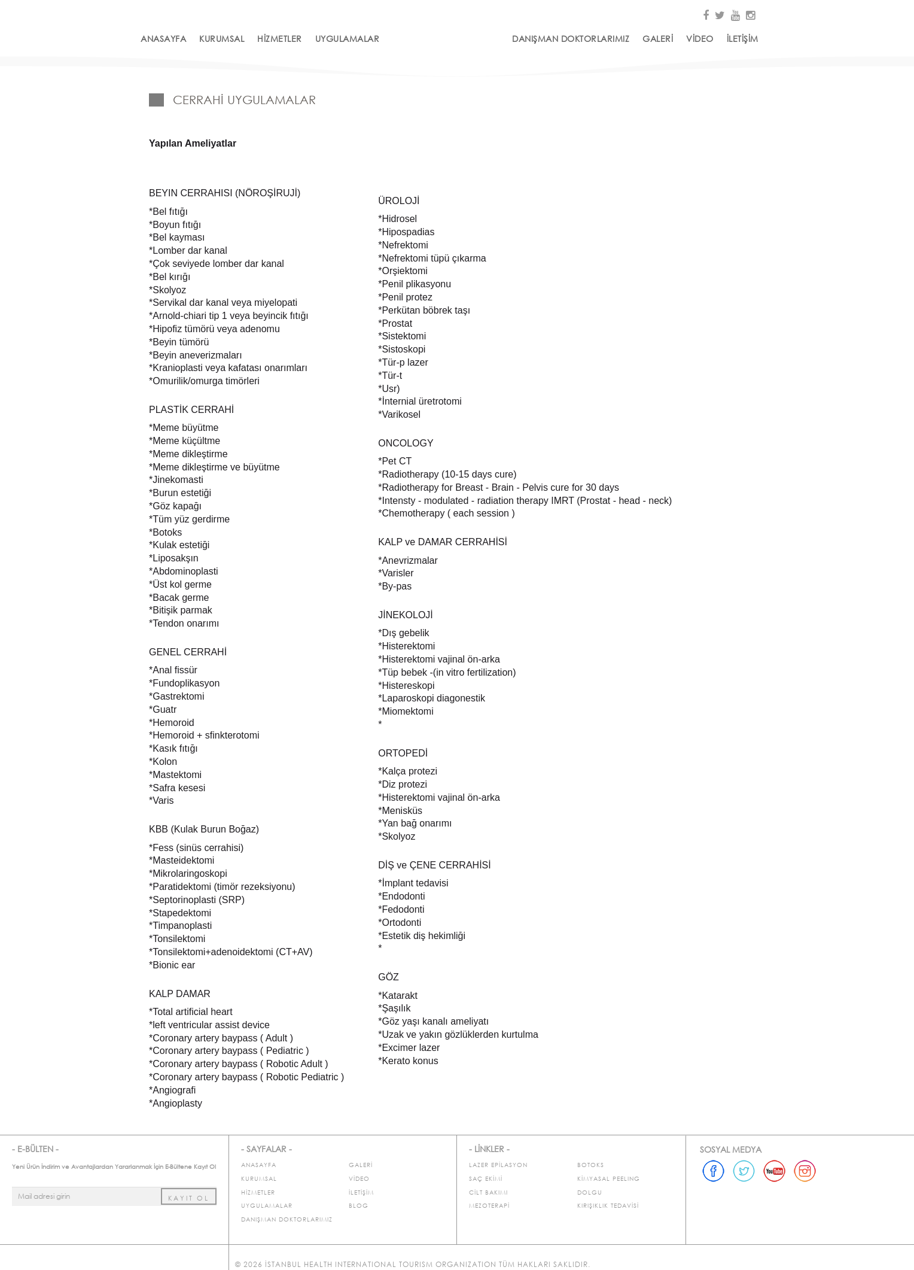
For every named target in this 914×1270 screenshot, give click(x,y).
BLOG (358, 1205)
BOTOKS (590, 1164)
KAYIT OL (188, 1198)
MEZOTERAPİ (489, 1205)
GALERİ (657, 38)
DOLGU (589, 1192)
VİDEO (700, 38)
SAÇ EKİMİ (485, 1178)
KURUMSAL (221, 38)
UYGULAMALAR (347, 38)
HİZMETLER (279, 38)
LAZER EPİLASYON (498, 1164)
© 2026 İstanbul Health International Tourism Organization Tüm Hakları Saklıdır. (412, 1264)
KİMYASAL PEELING (608, 1178)
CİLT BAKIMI (488, 1192)
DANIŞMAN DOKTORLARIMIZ (570, 38)
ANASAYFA (163, 38)
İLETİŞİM (742, 38)
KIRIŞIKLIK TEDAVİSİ (608, 1205)
